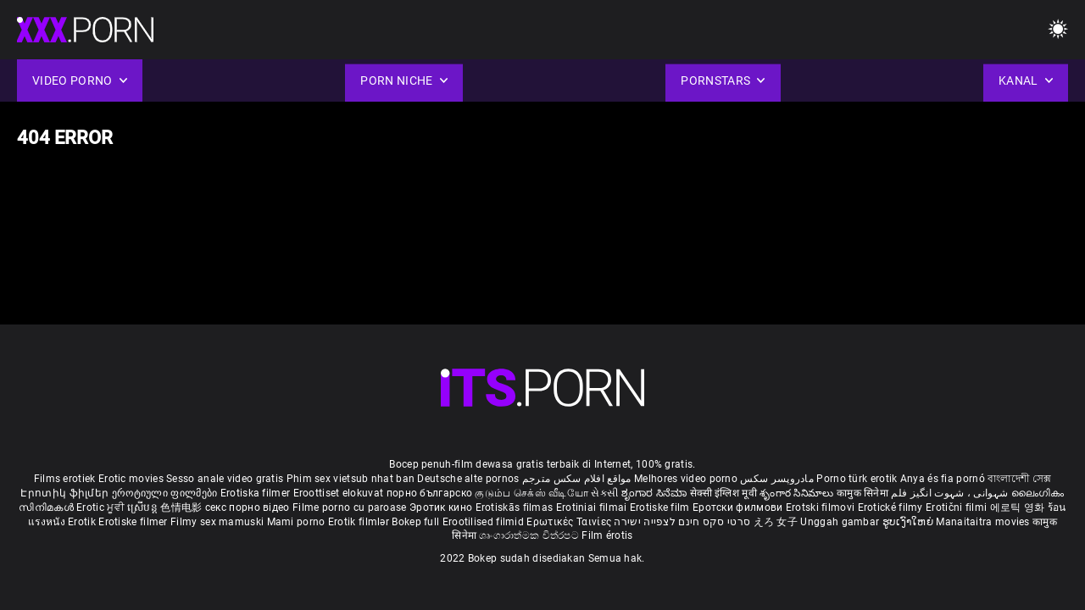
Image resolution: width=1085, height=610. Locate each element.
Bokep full (415, 522)
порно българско (430, 493)
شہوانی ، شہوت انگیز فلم (950, 493)
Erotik (83, 522)
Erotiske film (661, 507)
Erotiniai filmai (593, 507)
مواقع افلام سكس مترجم (577, 479)
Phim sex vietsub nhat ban (351, 479)
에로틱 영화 (1019, 507)
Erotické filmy (892, 507)
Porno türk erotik (856, 479)
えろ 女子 (776, 522)
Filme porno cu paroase (349, 507)
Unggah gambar (841, 522)
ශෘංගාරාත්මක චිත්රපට (530, 535)
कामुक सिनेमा (864, 493)
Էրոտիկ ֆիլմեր (65, 493)
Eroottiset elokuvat (340, 493)
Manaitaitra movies (984, 522)
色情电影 (182, 507)
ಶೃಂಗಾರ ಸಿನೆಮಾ (655, 493)
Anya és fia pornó (942, 479)
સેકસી (604, 493)
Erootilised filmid (484, 522)
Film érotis (606, 535)
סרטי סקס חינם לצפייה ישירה (682, 522)
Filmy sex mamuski (217, 522)
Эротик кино (442, 507)
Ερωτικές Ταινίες (570, 522)
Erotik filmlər (360, 522)
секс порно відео (247, 507)
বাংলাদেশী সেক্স (1019, 479)
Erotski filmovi (822, 507)
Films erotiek (65, 479)
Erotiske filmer (134, 522)
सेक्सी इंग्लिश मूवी (723, 493)
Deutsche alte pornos (468, 479)
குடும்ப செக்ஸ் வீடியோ (531, 493)
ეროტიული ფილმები (166, 493)
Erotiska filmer (256, 493)
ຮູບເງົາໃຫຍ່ (909, 522)
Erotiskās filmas (516, 507)
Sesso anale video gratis (224, 479)
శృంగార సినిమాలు (798, 493)
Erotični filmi (958, 507)
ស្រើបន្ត (143, 507)
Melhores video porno (685, 479)
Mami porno (296, 522)
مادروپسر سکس (777, 479)
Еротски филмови (739, 507)
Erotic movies (132, 479)
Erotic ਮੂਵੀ (101, 507)
